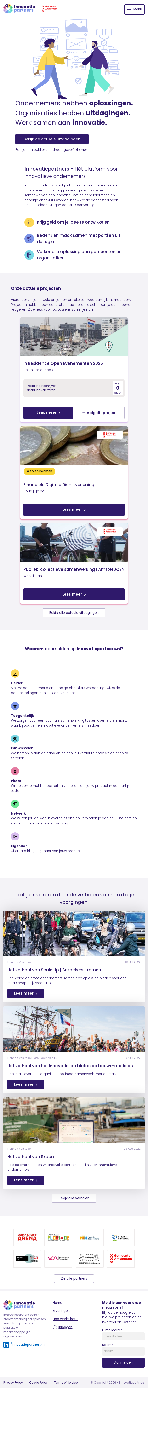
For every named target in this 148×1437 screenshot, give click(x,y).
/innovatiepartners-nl (24, 1389)
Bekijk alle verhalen (74, 1242)
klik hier (81, 149)
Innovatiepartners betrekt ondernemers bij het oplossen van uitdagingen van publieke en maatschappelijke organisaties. (24, 1369)
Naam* (107, 1389)
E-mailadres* (112, 1374)
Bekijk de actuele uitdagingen (51, 139)
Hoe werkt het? (65, 1363)
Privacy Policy (13, 1426)
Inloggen (62, 1371)
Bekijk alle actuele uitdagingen (74, 656)
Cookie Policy (38, 1426)
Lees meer (38, 427)
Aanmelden (123, 1406)
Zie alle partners (74, 1322)
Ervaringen (61, 1354)
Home (57, 1346)
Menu (134, 9)
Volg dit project (108, 427)
